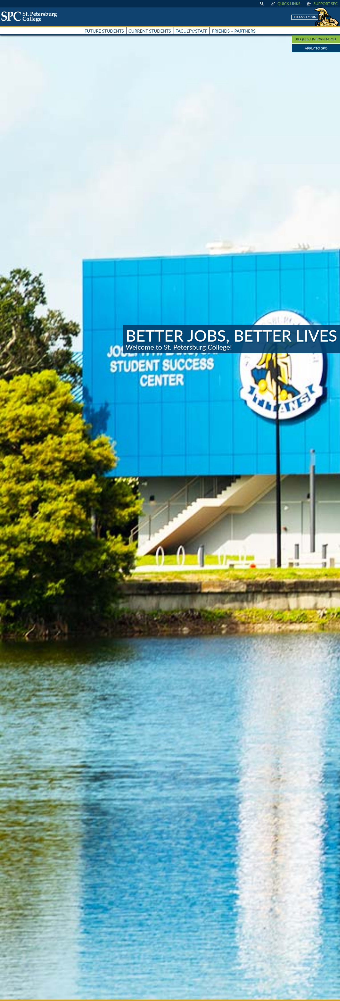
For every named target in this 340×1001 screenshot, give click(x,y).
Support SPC (322, 4)
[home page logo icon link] (31, 16)
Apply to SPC (316, 48)
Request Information (316, 39)
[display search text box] (262, 4)
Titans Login (305, 17)
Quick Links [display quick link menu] (285, 4)
